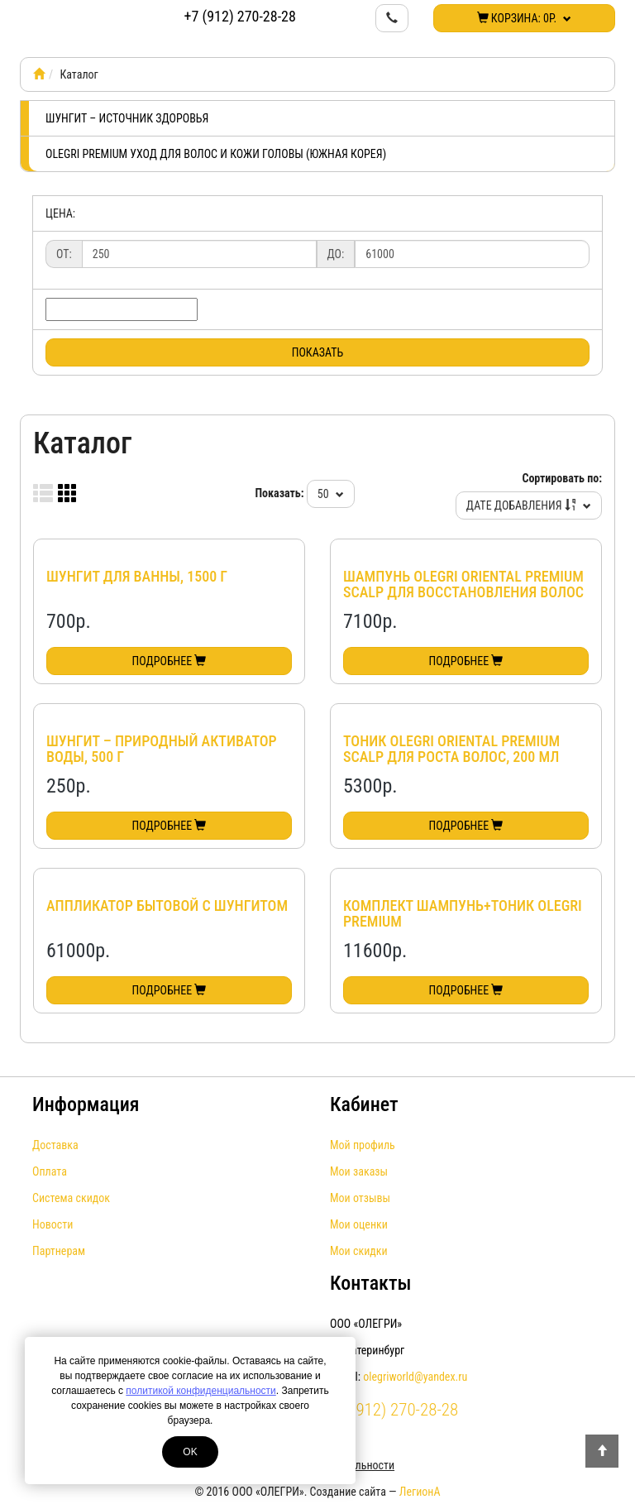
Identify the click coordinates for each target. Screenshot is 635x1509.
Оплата (49, 1171)
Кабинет (364, 1104)
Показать (318, 352)
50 (331, 494)
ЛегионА (420, 1491)
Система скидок (71, 1198)
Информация (86, 1104)
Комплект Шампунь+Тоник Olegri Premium (462, 914)
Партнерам (58, 1251)
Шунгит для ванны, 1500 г (136, 576)
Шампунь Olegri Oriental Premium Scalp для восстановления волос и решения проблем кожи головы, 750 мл (464, 601)
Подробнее (169, 661)
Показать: (279, 493)
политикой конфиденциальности (200, 1390)
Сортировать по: (562, 478)
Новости (52, 1224)
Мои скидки (359, 1251)
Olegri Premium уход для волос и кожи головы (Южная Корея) (215, 153)
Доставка (55, 1145)
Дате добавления (528, 505)
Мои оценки (359, 1224)
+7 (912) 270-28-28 (240, 16)
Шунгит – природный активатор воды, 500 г (161, 749)
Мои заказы (359, 1171)
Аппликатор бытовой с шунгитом (167, 905)
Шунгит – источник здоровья (126, 118)
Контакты (370, 1283)
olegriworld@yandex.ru (415, 1376)
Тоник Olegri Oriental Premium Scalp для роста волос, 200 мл (451, 749)
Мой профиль (362, 1145)
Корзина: (524, 18)
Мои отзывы (360, 1198)
